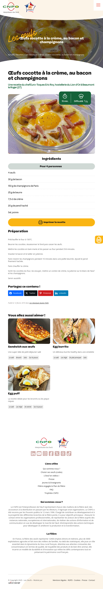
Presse (51, 479)
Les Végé (64, 357)
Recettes (20, 54)
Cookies (77, 580)
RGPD (70, 580)
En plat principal (75, 357)
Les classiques (31, 54)
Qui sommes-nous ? (51, 468)
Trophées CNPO (51, 493)
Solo (25, 357)
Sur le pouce (33, 357)
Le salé (11, 357)
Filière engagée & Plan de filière (51, 486)
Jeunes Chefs (44, 303)
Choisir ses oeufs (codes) (51, 472)
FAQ (51, 489)
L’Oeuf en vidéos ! (51, 475)
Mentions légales (59, 580)
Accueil (11, 54)
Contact (92, 580)
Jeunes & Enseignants (51, 482)
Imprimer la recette (51, 222)
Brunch (18, 357)
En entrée (28, 407)
